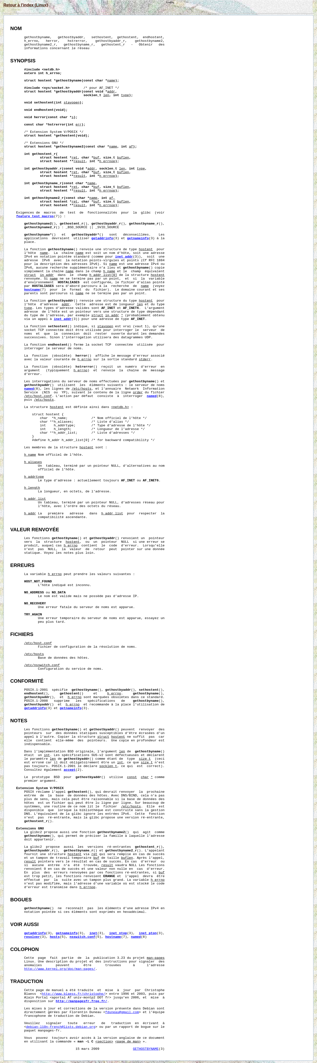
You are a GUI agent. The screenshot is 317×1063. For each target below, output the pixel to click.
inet (93, 933)
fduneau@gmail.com (122, 1012)
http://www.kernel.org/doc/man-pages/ (59, 969)
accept (70, 770)
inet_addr (124, 257)
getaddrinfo (102, 238)
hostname (32, 290)
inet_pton (148, 933)
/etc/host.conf (38, 396)
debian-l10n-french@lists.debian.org (60, 1027)
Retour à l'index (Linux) (25, 5)
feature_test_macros (35, 216)
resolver (32, 937)
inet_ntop (118, 933)
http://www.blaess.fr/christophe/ (73, 994)
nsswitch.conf (82, 937)
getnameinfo (138, 238)
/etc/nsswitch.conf (42, 665)
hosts (55, 937)
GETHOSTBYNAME (145, 1049)
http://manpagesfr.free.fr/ (81, 1001)
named (29, 389)
